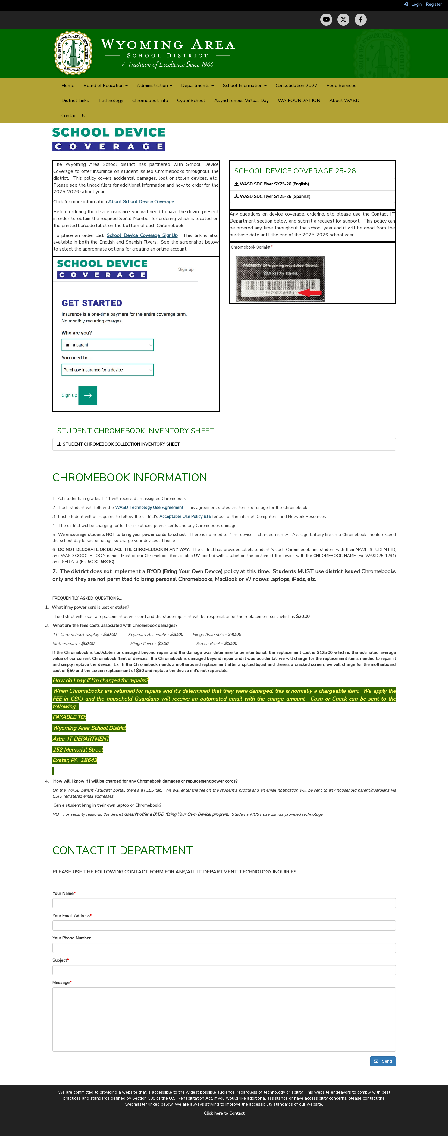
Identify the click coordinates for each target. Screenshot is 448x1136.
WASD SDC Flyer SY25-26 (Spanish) (272, 196)
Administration (154, 85)
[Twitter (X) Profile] (343, 20)
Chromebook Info (150, 100)
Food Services (341, 85)
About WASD (344, 100)
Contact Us (73, 115)
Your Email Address (72, 916)
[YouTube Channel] (326, 20)
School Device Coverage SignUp (142, 235)
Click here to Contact (224, 1113)
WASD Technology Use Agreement (149, 507)
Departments (197, 85)
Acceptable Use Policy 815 (185, 516)
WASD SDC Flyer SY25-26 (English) (271, 184)
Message (61, 982)
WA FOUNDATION (299, 100)
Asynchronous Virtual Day (241, 100)
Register (434, 4)
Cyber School (191, 100)
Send (383, 1061)
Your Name (63, 893)
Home (67, 85)
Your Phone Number (71, 938)
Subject (60, 960)
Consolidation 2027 (297, 85)
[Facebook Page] (361, 20)
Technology (110, 100)
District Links (75, 100)
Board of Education (105, 85)
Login (413, 4)
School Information (245, 85)
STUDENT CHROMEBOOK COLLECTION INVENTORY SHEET (118, 444)
